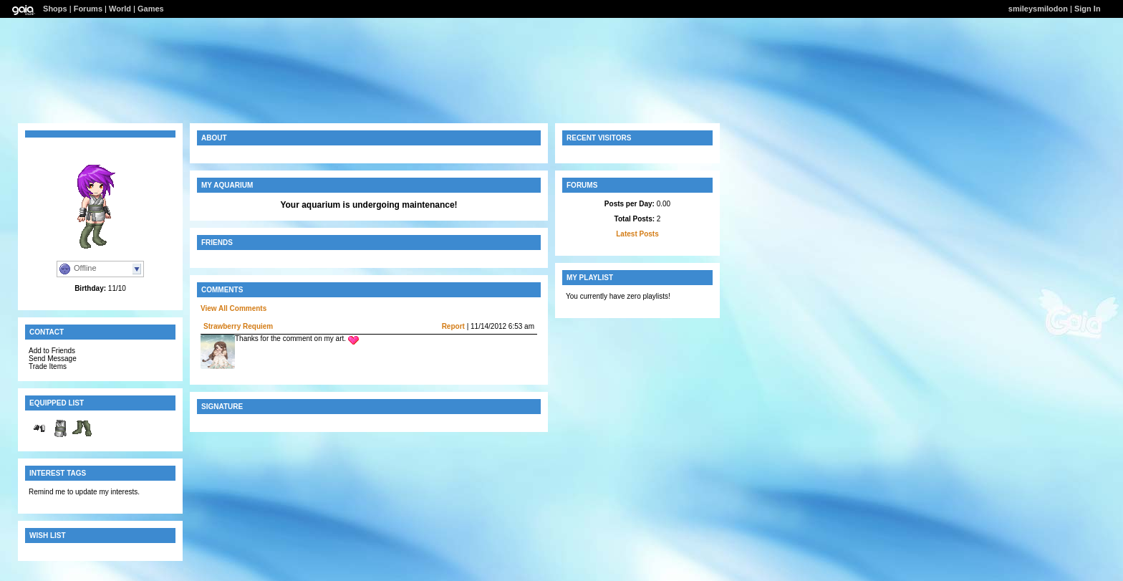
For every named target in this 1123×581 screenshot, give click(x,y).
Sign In (1087, 8)
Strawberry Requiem (238, 326)
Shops (55, 8)
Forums (88, 8)
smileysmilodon (1038, 8)
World (120, 8)
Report (453, 326)
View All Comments (233, 308)
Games (151, 8)
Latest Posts (637, 234)
